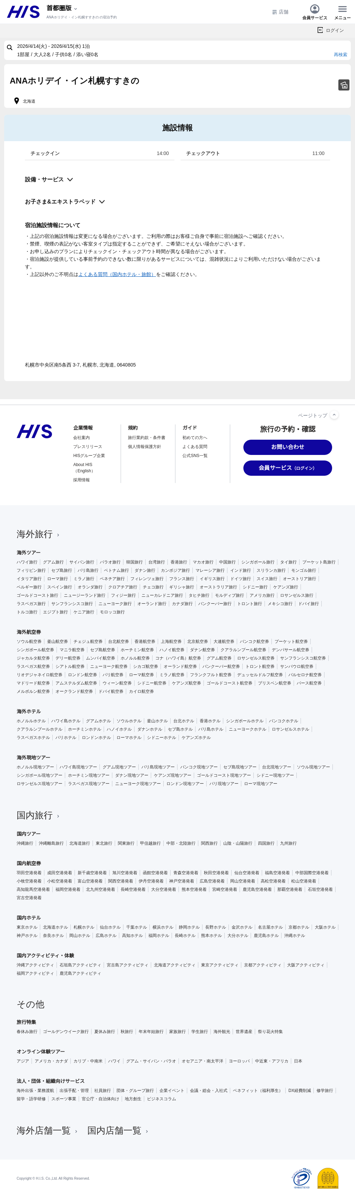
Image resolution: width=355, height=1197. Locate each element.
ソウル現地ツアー (313, 767)
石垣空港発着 (320, 889)
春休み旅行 (27, 1031)
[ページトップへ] (334, 415)
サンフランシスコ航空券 (303, 658)
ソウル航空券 (29, 641)
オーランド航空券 (180, 666)
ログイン (335, 30)
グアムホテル (98, 720)
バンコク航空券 (254, 641)
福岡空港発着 (67, 889)
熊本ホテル (211, 935)
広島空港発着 (212, 881)
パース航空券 (309, 683)
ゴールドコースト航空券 (229, 683)
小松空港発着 (59, 881)
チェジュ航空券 (88, 641)
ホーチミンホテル (84, 729)
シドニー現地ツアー (275, 775)
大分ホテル (237, 935)
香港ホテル (210, 720)
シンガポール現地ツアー (39, 775)
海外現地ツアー (33, 757)
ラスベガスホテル (33, 737)
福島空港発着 (277, 872)
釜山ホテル (157, 720)
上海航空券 (171, 641)
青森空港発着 (185, 872)
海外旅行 (39, 534)
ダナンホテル (149, 729)
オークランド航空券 (74, 691)
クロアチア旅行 (122, 587)
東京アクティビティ (220, 965)
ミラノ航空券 (171, 674)
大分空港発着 (163, 889)
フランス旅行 (181, 578)
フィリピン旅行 (31, 570)
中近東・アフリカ (271, 1061)
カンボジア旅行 (175, 570)
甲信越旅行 (150, 843)
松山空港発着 (303, 881)
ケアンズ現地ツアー (172, 775)
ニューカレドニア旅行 (162, 595)
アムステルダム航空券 (76, 683)
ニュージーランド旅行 (84, 595)
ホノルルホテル (31, 720)
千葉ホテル (136, 927)
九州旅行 (288, 843)
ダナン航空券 (202, 649)
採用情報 (81, 479)
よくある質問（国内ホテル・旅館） (117, 274)
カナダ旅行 (182, 603)
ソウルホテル (128, 720)
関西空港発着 (120, 881)
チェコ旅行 (153, 587)
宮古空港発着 (29, 897)
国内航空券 (29, 863)
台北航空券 (118, 641)
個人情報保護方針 (144, 446)
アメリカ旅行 (262, 595)
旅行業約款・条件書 (146, 437)
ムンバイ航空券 (100, 658)
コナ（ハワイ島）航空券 (178, 658)
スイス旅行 (267, 578)
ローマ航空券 (141, 674)
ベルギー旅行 (29, 587)
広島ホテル (106, 935)
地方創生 (133, 1098)
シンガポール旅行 (258, 562)
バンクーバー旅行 (215, 603)
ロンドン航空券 (82, 674)
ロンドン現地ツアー (185, 783)
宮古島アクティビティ (127, 965)
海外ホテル (29, 711)
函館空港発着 (155, 872)
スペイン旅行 (59, 587)
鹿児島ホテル (266, 935)
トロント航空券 (260, 666)
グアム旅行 (53, 562)
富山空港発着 (90, 881)
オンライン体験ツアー (41, 1051)
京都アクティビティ (263, 965)
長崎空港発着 (133, 889)
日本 (298, 1061)
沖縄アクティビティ (35, 965)
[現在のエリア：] (62, 8)
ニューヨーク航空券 (109, 666)
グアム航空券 (219, 658)
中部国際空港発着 (312, 872)
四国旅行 (266, 843)
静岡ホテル (189, 927)
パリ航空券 (113, 674)
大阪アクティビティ (305, 965)
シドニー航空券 (151, 683)
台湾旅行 (156, 562)
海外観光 (222, 1031)
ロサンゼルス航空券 (256, 658)
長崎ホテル (185, 935)
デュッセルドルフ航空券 (260, 674)
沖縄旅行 (25, 843)
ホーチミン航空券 (137, 649)
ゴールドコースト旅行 (37, 595)
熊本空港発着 (194, 889)
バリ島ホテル (210, 729)
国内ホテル (29, 918)
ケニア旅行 (83, 612)
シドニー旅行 (255, 587)
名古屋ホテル (270, 927)
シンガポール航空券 (35, 649)
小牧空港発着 (29, 881)
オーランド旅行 (151, 603)
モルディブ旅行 (229, 595)
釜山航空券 (57, 641)
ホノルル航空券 (135, 658)
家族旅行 (177, 1031)
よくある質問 (194, 446)
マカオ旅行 (203, 562)
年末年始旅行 (151, 1031)
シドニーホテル (161, 737)
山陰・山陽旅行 (237, 843)
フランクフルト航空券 (211, 674)
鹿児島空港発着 (257, 889)
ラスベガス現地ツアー (89, 783)
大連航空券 (224, 641)
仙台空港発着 (246, 872)
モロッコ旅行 (112, 612)
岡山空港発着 (242, 881)
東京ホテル (27, 927)
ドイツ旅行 (240, 578)
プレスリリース (87, 446)
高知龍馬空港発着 (33, 889)
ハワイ (114, 1061)
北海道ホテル (55, 927)
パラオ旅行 (110, 562)
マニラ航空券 (72, 649)
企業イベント (171, 1090)
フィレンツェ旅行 (147, 578)
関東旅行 (126, 843)
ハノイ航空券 (171, 649)
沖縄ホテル (294, 935)
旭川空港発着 (124, 872)
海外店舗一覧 (48, 1130)
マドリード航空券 (33, 683)
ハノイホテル (119, 729)
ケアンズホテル (196, 737)
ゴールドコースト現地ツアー (224, 775)
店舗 (280, 12)
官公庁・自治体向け (100, 1098)
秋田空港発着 (216, 872)
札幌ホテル (83, 927)
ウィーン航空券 (117, 683)
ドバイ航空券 (110, 691)
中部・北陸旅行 (181, 843)
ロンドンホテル (96, 737)
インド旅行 (240, 570)
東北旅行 (104, 843)
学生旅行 (199, 1031)
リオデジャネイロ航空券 (39, 674)
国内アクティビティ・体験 (45, 955)
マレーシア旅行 (210, 570)
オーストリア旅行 (299, 578)
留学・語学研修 (31, 1098)
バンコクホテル (283, 720)
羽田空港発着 (29, 872)
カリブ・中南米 (88, 1061)
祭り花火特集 (270, 1031)
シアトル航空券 (70, 666)
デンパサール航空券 (290, 649)
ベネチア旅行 (112, 578)
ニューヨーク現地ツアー (138, 783)
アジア (23, 1061)
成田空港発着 (59, 872)
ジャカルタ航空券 (33, 658)
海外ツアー (29, 553)
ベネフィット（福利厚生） (258, 1090)
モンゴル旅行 (303, 570)
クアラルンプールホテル (39, 729)
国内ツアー (29, 834)
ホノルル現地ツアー (35, 767)
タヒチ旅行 (199, 595)
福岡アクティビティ (35, 973)
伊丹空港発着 (151, 881)
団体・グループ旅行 (135, 1090)
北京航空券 (197, 641)
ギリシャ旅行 (181, 587)
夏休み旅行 (104, 1031)
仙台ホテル (110, 927)
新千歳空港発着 (92, 872)
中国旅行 (227, 562)
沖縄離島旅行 (51, 843)
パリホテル (65, 737)
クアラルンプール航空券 (243, 649)
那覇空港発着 (289, 889)
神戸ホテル (27, 935)
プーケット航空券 (291, 641)
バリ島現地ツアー (158, 767)
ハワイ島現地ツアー (78, 767)
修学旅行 (325, 1090)
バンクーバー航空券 (221, 666)
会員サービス (314, 11)
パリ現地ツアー (224, 783)
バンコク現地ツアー (199, 767)
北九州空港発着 (100, 889)
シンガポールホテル (244, 720)
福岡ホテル (158, 935)
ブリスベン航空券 (274, 683)
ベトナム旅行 (116, 570)
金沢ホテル (242, 927)
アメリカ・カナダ (51, 1061)
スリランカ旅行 (271, 570)
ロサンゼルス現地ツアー (39, 783)
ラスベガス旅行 (31, 603)
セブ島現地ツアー (240, 767)
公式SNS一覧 (195, 455)
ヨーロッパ (239, 1061)
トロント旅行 (249, 603)
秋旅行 (127, 1031)
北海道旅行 (79, 843)
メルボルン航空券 (33, 691)
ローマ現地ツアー (260, 783)
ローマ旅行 (57, 578)
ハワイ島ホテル (65, 720)
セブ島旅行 (61, 570)
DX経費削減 (299, 1090)
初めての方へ (194, 437)
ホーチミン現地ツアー (89, 775)
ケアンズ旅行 (285, 587)
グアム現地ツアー (119, 767)
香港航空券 (145, 641)
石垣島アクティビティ (80, 965)
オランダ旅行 (90, 587)
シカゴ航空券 (145, 666)
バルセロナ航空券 (305, 674)
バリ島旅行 (88, 570)
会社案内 (81, 437)
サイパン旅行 (81, 562)
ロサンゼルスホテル (290, 729)
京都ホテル (298, 927)
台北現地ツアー (276, 767)
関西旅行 (209, 843)
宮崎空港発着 (224, 889)
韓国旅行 (134, 562)
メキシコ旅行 (280, 603)
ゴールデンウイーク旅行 (66, 1031)
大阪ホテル (325, 927)
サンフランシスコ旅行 (72, 603)
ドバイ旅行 (308, 603)
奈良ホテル (53, 935)
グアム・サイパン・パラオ (151, 1061)
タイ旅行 (288, 562)
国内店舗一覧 (118, 1130)
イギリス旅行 (212, 578)
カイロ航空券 (141, 691)
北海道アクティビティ (175, 965)
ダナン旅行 (145, 570)
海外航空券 (29, 632)
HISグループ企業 (89, 455)
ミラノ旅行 (83, 578)
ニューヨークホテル (247, 729)
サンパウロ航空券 (296, 666)
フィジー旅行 (123, 595)
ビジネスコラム (161, 1098)
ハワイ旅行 (27, 562)
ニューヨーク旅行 (115, 603)
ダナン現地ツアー (131, 775)
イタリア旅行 (29, 578)
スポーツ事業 (63, 1098)
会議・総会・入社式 (208, 1090)
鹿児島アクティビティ (80, 973)
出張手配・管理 (74, 1090)
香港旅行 (179, 562)
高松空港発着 (273, 881)
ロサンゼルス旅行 (296, 595)
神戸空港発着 (181, 881)
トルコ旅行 (27, 612)
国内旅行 (39, 815)
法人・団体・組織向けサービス (51, 1081)
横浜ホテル (163, 927)
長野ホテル (215, 927)
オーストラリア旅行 (218, 587)
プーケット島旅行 (319, 562)
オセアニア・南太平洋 (202, 1061)
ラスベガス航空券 (33, 666)
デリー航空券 (67, 658)
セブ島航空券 (102, 649)
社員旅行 (102, 1090)
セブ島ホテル (180, 729)
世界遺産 (244, 1031)
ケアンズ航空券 (186, 683)
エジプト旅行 (55, 612)
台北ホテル (183, 720)
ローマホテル (128, 737)
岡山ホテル (79, 935)
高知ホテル (132, 935)
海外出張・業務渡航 (35, 1090)
